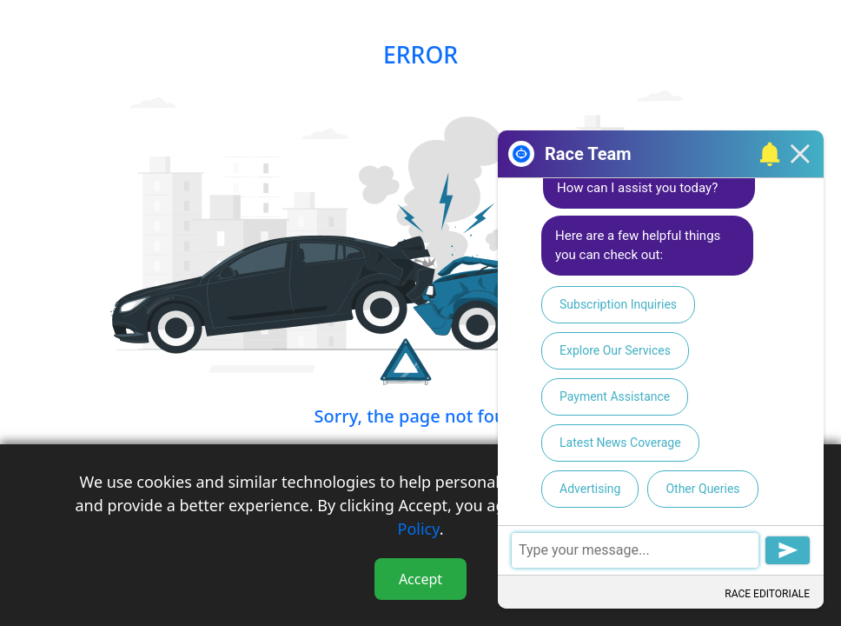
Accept (420, 579)
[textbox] (661, 550)
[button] (767, 154)
